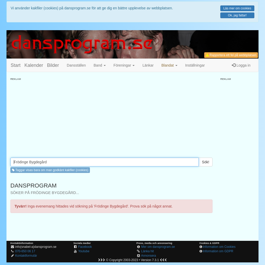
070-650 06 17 (25, 251)
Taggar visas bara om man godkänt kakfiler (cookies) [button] (50, 170)
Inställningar (195, 65)
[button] (169, 65)
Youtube (83, 251)
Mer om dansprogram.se (158, 247)
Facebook (85, 247)
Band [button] (100, 65)
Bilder (53, 65)
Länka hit (147, 251)
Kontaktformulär (26, 255)
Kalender (33, 65)
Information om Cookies (219, 247)
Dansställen (76, 65)
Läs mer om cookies (237, 8)
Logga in (241, 65)
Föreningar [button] (124, 65)
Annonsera (148, 255)
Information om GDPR (218, 251)
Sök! (205, 162)
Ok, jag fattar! (237, 15)
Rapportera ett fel (231, 55)
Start (16, 65)
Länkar (148, 65)
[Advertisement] (111, 117)
